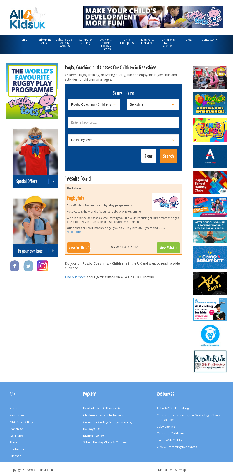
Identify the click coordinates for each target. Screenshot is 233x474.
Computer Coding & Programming (107, 422)
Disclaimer (17, 449)
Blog (189, 39)
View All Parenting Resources (177, 447)
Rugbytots (75, 198)
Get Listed (17, 436)
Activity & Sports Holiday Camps (106, 44)
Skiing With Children (171, 440)
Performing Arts (44, 41)
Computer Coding (85, 41)
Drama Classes (94, 436)
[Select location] (153, 104)
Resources (17, 415)
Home (23, 39)
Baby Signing (166, 426)
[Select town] (123, 140)
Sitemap (15, 456)
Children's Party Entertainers (103, 415)
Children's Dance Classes (168, 42)
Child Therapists (127, 41)
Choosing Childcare (170, 433)
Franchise (16, 429)
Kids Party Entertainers (147, 41)
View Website (168, 247)
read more (74, 232)
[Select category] (94, 104)
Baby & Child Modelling (173, 408)
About (14, 442)
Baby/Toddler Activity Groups (65, 42)
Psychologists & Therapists (102, 408)
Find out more (75, 277)
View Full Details (79, 247)
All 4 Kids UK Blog (21, 422)
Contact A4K (209, 39)
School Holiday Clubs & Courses (105, 442)
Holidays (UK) (92, 429)
